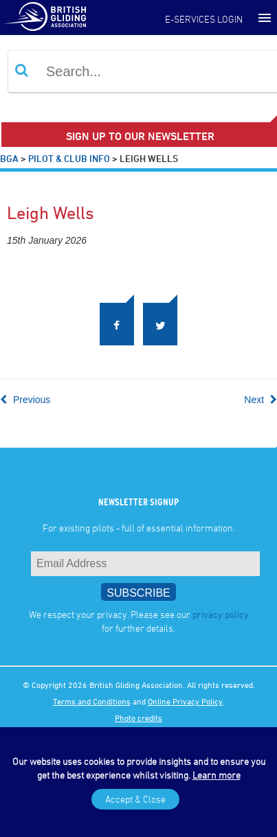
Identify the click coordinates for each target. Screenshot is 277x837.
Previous (25, 399)
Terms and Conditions (92, 701)
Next (260, 399)
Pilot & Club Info (69, 158)
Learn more (216, 775)
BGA (9, 158)
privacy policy (220, 614)
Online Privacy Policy (185, 701)
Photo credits (138, 717)
